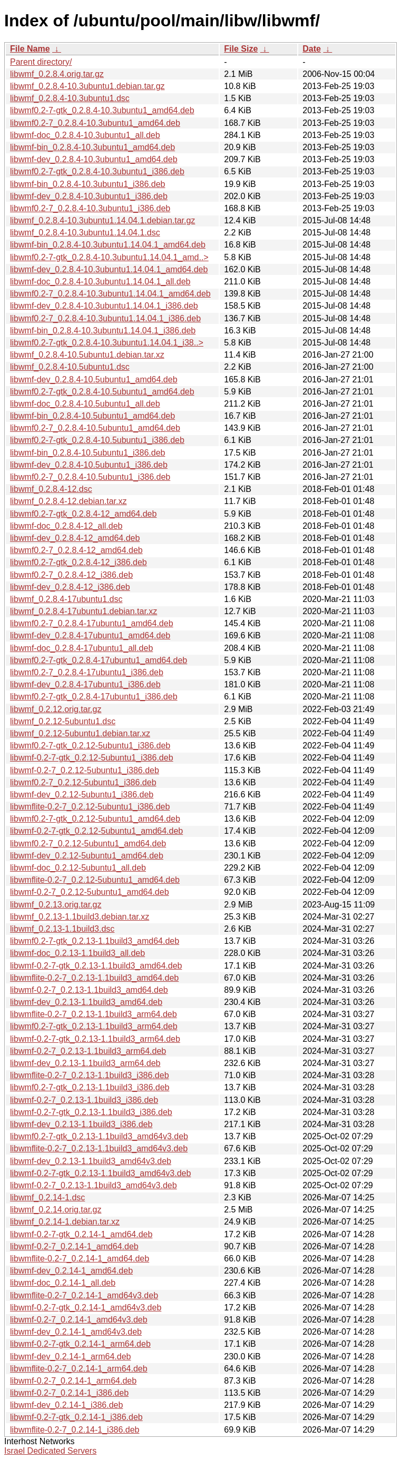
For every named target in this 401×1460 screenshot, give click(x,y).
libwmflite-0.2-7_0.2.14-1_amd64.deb (79, 1258)
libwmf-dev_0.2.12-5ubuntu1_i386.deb (81, 794)
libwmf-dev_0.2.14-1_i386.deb (66, 1404)
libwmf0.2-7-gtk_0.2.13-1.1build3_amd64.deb (94, 940)
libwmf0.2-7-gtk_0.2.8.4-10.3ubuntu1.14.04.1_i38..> (106, 342)
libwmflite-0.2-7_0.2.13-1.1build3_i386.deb (89, 1075)
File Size (241, 48)
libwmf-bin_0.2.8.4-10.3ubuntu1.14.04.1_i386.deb (102, 330)
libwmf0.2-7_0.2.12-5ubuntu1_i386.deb (83, 782)
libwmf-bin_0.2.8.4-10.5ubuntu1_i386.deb (87, 452)
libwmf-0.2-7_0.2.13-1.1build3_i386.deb (84, 1100)
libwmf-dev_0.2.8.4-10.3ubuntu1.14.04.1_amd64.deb (109, 269)
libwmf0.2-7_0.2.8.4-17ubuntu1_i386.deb (86, 672)
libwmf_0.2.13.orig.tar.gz (55, 904)
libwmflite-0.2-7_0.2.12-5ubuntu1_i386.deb (90, 806)
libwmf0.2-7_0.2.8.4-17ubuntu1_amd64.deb (91, 623)
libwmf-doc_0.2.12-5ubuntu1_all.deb (78, 867)
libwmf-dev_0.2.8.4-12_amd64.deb (75, 538)
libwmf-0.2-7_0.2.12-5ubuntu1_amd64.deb (89, 891)
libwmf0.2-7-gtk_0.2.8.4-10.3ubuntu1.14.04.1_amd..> (109, 257)
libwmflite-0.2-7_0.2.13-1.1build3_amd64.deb (94, 977)
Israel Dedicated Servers (50, 1450)
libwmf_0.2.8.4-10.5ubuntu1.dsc (70, 366)
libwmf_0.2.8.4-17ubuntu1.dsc (66, 599)
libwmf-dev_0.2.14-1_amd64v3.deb (76, 1331)
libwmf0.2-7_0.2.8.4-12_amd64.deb (76, 550)
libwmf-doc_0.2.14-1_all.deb (62, 1282)
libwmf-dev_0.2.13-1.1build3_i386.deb (81, 1124)
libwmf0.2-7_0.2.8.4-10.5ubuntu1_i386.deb (90, 476)
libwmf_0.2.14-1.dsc (47, 1197)
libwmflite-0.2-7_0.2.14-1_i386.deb (74, 1429)
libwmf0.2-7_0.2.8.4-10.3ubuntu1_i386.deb (90, 208)
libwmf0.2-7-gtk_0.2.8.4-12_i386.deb (78, 562)
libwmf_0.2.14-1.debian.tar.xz (65, 1221)
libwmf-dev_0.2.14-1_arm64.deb (70, 1356)
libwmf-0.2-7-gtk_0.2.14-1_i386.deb (76, 1417)
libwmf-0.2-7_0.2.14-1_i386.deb (69, 1392)
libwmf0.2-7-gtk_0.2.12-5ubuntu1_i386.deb (90, 745)
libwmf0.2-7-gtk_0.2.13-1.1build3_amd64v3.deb (99, 1136)
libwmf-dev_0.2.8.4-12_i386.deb (70, 587)
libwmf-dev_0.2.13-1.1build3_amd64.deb (86, 1002)
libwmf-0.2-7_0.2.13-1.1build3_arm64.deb (88, 1051)
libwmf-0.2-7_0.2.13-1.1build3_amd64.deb (89, 989)
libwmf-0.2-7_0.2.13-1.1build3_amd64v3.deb (93, 1185)
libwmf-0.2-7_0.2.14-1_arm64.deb (73, 1380)
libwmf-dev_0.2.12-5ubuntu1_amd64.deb (86, 855)
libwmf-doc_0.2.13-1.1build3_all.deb (77, 953)
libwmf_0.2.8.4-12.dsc (51, 489)
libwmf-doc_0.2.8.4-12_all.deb (66, 525)
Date (311, 48)
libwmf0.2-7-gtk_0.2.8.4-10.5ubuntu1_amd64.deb (102, 391)
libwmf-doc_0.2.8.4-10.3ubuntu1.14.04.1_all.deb (100, 281)
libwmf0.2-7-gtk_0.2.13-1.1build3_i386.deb (89, 1087)
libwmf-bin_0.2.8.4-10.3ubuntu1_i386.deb (87, 184)
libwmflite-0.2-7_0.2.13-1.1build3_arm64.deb (93, 1014)
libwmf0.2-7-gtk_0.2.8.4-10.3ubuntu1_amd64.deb (102, 110)
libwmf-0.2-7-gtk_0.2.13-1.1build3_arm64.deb (95, 1038)
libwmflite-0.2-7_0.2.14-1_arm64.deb (79, 1368)
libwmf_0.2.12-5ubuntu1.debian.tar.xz (80, 733)
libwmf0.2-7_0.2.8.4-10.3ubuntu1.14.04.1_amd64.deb (110, 293)
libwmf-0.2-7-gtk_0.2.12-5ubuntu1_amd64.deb (96, 830)
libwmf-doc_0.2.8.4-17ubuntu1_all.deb (81, 648)
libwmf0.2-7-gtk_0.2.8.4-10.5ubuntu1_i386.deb (97, 440)
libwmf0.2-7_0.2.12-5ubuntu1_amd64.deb (88, 843)
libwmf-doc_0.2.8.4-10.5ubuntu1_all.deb (85, 403)
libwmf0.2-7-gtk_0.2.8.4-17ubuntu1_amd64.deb (98, 660)
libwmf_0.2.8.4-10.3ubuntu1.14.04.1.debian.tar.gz (102, 220)
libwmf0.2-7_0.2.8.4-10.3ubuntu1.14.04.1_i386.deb (105, 318)
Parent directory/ (41, 61)
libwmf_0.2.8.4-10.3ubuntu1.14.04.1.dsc (85, 232)
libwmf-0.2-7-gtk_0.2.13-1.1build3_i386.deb (91, 1112)
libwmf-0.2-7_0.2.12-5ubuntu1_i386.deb (84, 770)
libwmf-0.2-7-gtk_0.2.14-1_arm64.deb (80, 1343)
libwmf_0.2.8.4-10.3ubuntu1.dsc (70, 98)
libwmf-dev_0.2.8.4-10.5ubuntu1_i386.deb (89, 464)
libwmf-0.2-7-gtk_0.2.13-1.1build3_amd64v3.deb (100, 1173)
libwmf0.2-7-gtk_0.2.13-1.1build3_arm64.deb (94, 1026)
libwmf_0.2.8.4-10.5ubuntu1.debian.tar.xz (87, 354)
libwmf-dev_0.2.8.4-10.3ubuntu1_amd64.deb (94, 159)
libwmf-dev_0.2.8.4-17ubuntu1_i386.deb (85, 684)
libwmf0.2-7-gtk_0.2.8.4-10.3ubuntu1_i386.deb (97, 171)
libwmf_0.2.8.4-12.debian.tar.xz (68, 501)
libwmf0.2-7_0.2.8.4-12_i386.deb (71, 574)
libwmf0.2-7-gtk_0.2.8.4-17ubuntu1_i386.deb (94, 696)
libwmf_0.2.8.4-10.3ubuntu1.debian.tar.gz (87, 86)
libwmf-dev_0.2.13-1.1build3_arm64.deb (85, 1063)
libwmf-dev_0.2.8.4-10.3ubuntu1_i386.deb (89, 196)
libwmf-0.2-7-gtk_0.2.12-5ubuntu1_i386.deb (91, 757)
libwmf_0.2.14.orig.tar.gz (55, 1209)
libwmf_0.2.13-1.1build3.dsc (62, 928)
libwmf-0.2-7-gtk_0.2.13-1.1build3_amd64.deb (96, 965)
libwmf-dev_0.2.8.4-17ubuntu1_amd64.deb (90, 635)
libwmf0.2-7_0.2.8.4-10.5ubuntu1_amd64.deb (95, 427)
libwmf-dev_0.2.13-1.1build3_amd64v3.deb (90, 1161)
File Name (30, 48)
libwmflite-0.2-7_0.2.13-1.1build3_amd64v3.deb (99, 1148)
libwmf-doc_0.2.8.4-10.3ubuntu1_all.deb (85, 135)
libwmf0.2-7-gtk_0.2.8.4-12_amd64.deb (83, 513)
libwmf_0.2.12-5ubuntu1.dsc (62, 721)
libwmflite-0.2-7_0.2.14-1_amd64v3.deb (84, 1295)
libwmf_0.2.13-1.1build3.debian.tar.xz (79, 916)
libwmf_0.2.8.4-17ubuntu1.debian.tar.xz (83, 611)
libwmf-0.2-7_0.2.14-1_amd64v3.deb (79, 1319)
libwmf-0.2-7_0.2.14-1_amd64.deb (74, 1246)
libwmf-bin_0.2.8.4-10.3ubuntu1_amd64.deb (92, 147)
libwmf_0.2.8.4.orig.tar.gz (57, 74)
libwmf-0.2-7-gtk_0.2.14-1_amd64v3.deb (85, 1307)
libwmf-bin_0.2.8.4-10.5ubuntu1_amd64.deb (92, 415)
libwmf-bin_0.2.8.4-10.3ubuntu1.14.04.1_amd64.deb (108, 244)
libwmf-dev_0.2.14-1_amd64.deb (71, 1270)
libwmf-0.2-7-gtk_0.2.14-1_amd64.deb (81, 1234)
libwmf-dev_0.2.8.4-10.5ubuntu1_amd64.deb (94, 379)
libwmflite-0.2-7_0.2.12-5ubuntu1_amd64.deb (95, 879)
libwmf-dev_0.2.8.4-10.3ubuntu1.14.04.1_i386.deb (104, 305)
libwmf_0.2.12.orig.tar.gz (55, 709)
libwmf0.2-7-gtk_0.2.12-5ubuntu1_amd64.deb (95, 818)
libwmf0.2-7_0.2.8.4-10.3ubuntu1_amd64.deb (95, 123)
